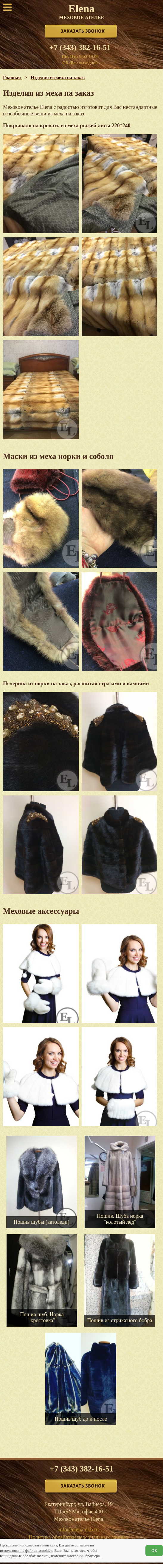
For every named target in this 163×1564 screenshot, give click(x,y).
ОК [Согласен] (154, 1550)
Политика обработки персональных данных (78, 1537)
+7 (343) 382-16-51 (80, 47)
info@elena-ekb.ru (78, 1529)
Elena (81, 11)
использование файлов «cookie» (26, 1550)
